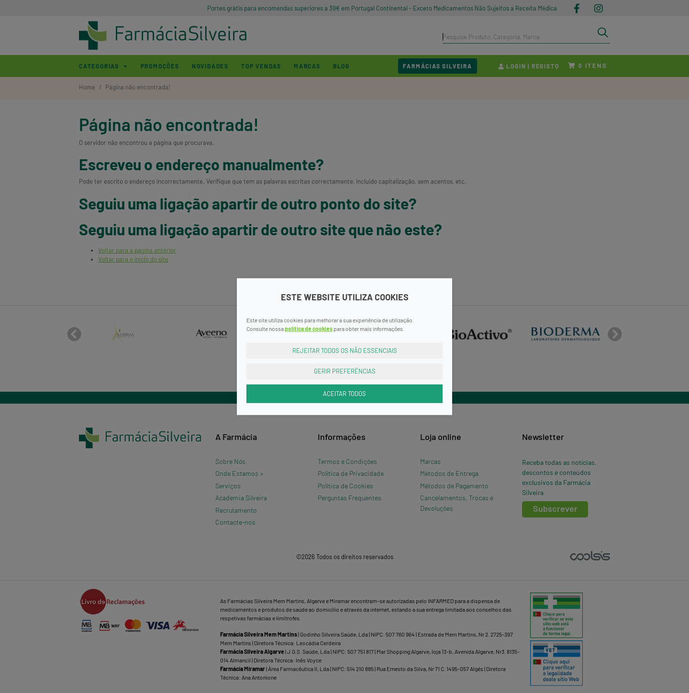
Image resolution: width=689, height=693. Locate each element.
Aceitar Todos (344, 393)
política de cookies (309, 328)
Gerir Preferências (345, 371)
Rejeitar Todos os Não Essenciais (344, 350)
